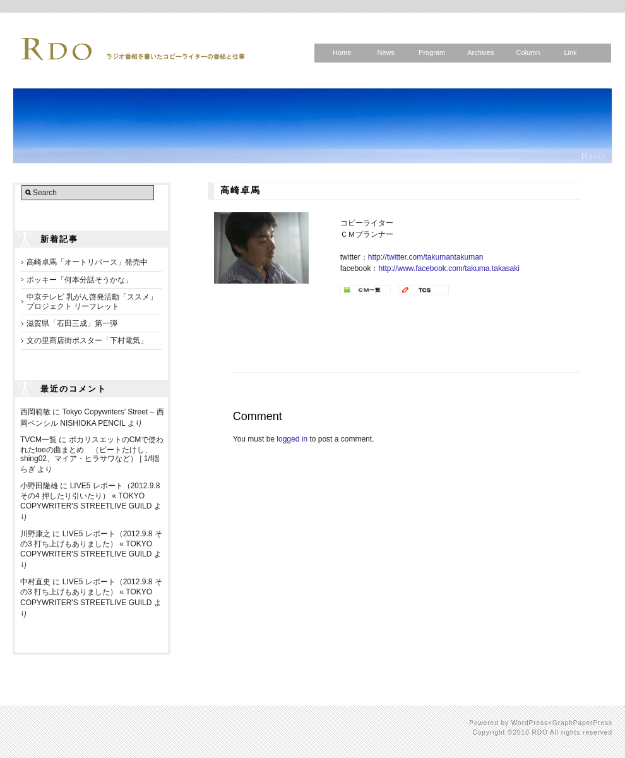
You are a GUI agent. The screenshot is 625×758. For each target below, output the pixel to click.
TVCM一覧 (38, 439)
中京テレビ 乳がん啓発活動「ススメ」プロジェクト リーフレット (92, 301)
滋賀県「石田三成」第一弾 (72, 323)
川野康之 (35, 533)
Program (432, 52)
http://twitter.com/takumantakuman (426, 257)
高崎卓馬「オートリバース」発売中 (87, 262)
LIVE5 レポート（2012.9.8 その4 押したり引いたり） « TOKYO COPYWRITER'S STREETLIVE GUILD (90, 495)
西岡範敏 (35, 411)
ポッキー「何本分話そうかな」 (80, 279)
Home (342, 52)
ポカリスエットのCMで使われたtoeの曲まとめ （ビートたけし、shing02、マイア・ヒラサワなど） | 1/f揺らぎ (92, 454)
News (385, 52)
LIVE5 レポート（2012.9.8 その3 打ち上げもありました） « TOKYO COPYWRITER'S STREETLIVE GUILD (91, 543)
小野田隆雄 (39, 485)
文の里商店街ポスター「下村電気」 (87, 340)
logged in (292, 439)
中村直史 (35, 581)
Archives (480, 52)
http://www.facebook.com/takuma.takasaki (448, 268)
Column (528, 52)
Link (570, 52)
